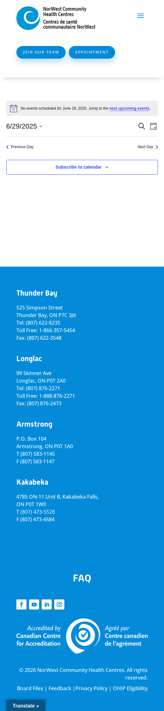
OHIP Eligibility (130, 688)
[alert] (82, 108)
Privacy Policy (91, 688)
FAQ (82, 578)
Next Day (148, 147)
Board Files (30, 688)
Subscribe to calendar (79, 167)
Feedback (60, 688)
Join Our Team (41, 52)
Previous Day (19, 147)
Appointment (92, 52)
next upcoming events (129, 108)
